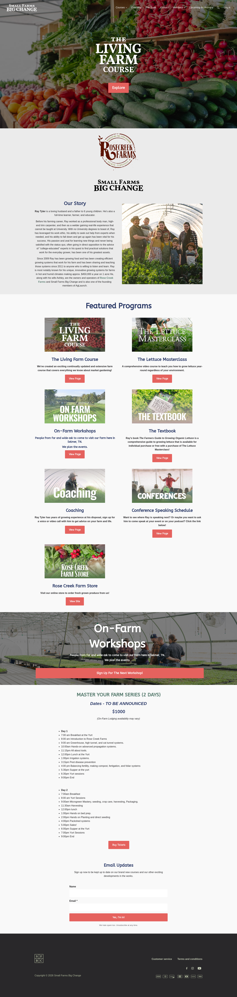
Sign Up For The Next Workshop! (120, 673)
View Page (75, 378)
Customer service (162, 959)
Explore (118, 88)
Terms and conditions (189, 959)
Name (72, 886)
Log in (227, 7)
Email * (73, 901)
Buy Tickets (118, 844)
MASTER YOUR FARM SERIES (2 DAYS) (119, 695)
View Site (75, 601)
